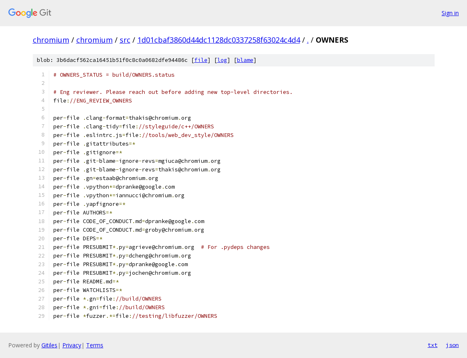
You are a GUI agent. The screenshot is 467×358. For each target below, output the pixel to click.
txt (432, 345)
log (222, 60)
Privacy (71, 345)
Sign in (450, 13)
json (452, 345)
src (125, 40)
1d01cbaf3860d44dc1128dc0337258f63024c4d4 (218, 40)
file (200, 60)
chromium (51, 40)
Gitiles (49, 345)
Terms (94, 345)
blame (245, 60)
